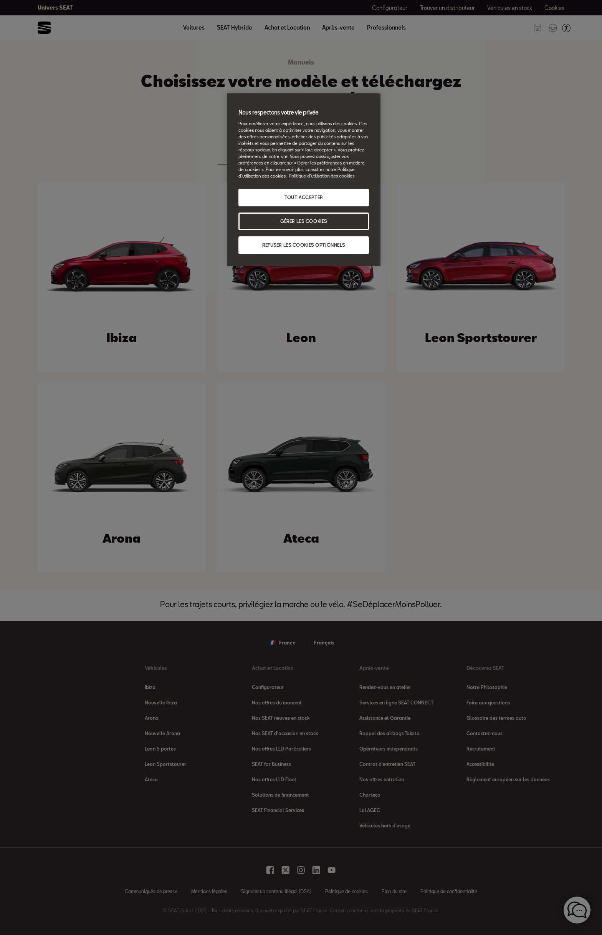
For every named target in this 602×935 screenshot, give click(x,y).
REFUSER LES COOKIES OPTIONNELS (303, 244)
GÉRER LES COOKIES (303, 221)
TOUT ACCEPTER (303, 197)
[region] (303, 179)
